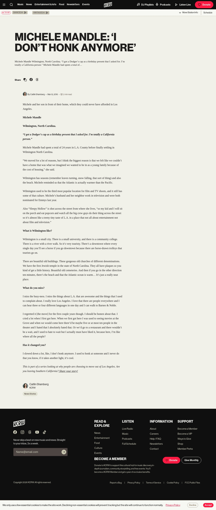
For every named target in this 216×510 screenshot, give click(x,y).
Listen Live (183, 4)
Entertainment (102, 437)
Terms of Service (152, 482)
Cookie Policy (171, 482)
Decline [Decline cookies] (192, 505)
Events (86, 4)
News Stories (30, 394)
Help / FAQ (155, 438)
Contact (154, 448)
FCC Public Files (191, 482)
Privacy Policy (132, 482)
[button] (20, 12)
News (29, 4)
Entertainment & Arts (45, 4)
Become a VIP (185, 433)
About (153, 428)
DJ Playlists (145, 4)
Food (61, 4)
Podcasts (162, 4)
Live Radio (127, 428)
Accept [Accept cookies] (208, 505)
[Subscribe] (64, 452)
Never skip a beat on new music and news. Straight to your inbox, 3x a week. (39, 441)
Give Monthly (191, 460)
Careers (154, 433)
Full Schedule (129, 443)
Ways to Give (184, 438)
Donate (204, 4)
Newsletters (73, 4)
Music (20, 4)
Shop (180, 443)
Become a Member (187, 428)
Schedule (207, 12)
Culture (98, 448)
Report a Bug (116, 482)
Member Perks (185, 448)
